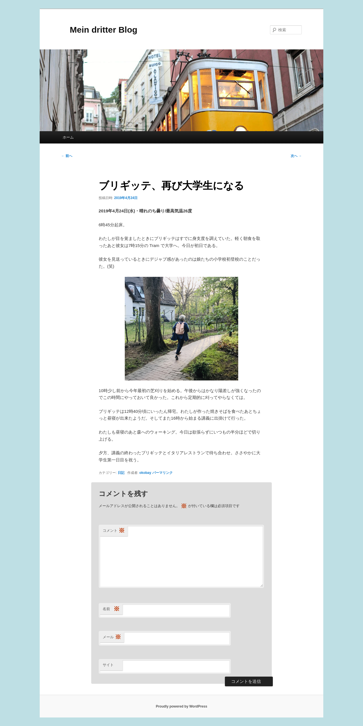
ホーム (68, 137)
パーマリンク (162, 473)
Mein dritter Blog (99, 29)
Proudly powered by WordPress (181, 706)
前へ (66, 156)
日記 (121, 473)
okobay (145, 473)
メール (112, 637)
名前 (111, 609)
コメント (114, 531)
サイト (108, 665)
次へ (296, 156)
